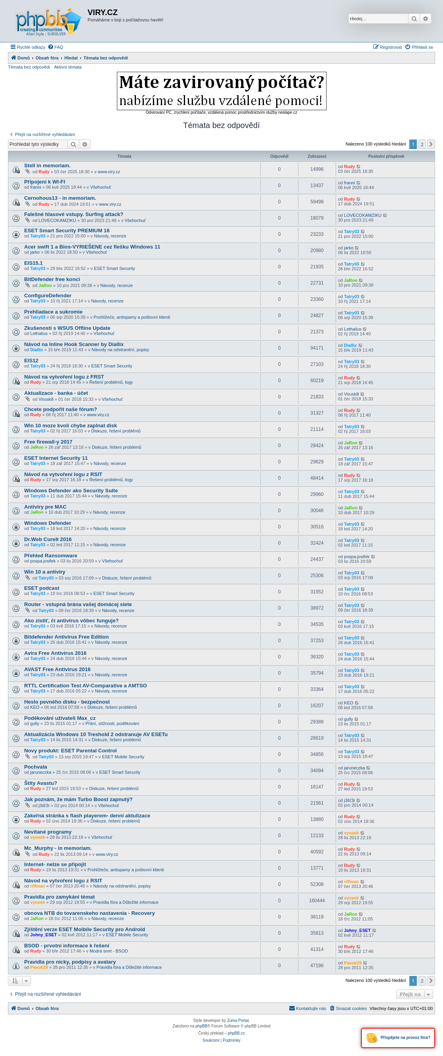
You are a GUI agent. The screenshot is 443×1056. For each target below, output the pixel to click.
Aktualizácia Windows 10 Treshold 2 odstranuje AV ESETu (96, 734)
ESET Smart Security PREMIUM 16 (66, 230)
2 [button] (422, 144)
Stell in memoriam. (47, 165)
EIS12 (31, 360)
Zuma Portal (237, 1020)
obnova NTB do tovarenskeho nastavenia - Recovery (89, 913)
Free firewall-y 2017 (48, 442)
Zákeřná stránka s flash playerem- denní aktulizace (87, 816)
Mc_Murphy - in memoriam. (58, 848)
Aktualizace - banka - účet (56, 393)
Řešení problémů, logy (111, 382)
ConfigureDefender (47, 295)
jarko (35, 252)
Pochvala (35, 767)
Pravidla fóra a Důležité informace (125, 902)
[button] (431, 144)
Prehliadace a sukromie (53, 312)
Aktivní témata (68, 67)
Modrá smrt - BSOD (109, 951)
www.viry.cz (109, 171)
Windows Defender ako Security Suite (71, 491)
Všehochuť (100, 187)
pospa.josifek (42, 561)
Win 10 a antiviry (44, 572)
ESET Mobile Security (123, 756)
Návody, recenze (110, 235)
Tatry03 (37, 235)
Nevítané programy (47, 832)
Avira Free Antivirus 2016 (55, 653)
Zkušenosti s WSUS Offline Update (67, 328)
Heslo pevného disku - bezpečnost (67, 702)
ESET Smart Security (114, 268)
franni (35, 187)
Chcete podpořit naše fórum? (60, 409)
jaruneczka (40, 772)
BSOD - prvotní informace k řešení (66, 946)
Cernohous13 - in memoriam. (60, 198)
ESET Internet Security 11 (56, 458)
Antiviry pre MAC (45, 507)
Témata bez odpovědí (29, 67)
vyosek (37, 837)
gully (34, 723)
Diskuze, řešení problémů (116, 431)
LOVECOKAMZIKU (57, 220)
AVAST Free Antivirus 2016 (57, 669)
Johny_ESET (43, 934)
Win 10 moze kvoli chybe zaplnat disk (70, 426)
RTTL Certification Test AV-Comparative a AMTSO (85, 686)
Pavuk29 (39, 967)
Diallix (36, 349)
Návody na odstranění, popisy (120, 349)
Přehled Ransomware (50, 556)
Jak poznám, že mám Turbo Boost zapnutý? (78, 799)
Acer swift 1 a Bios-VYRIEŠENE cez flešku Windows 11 (92, 247)
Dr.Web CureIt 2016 (48, 539)
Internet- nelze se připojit (55, 864)
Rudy (44, 171)
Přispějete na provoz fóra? (398, 1038)
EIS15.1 (33, 263)
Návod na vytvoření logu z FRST (64, 377)
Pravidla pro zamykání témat (59, 897)
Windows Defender (47, 523)
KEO (34, 707)
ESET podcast (41, 588)
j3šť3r (44, 805)
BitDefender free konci (52, 279)
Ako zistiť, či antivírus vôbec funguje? (71, 621)
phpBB (201, 1026)
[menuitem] (55, 47)
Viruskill (45, 399)
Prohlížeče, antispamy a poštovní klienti (132, 317)
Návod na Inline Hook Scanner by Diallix (74, 344)
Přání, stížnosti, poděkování (112, 723)
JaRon (45, 285)
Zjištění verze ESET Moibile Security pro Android (84, 929)
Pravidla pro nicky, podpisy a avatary (70, 962)
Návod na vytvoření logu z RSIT (63, 474)
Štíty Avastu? (40, 783)
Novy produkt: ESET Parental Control (70, 751)
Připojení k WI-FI (44, 182)
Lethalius (39, 333)
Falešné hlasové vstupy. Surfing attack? (73, 214)
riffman (37, 886)
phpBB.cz (236, 1033)
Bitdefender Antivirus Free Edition (66, 637)
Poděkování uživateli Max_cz (59, 718)
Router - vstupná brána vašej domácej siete (78, 604)
